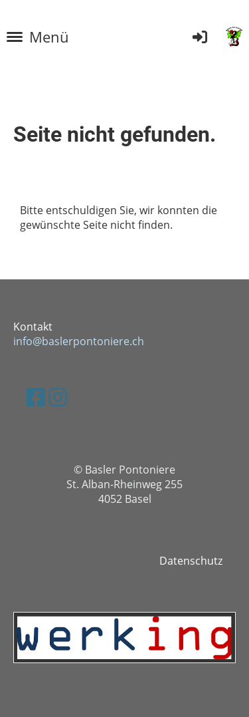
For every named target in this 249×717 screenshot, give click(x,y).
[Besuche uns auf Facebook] (36, 396)
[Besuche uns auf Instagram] (57, 396)
